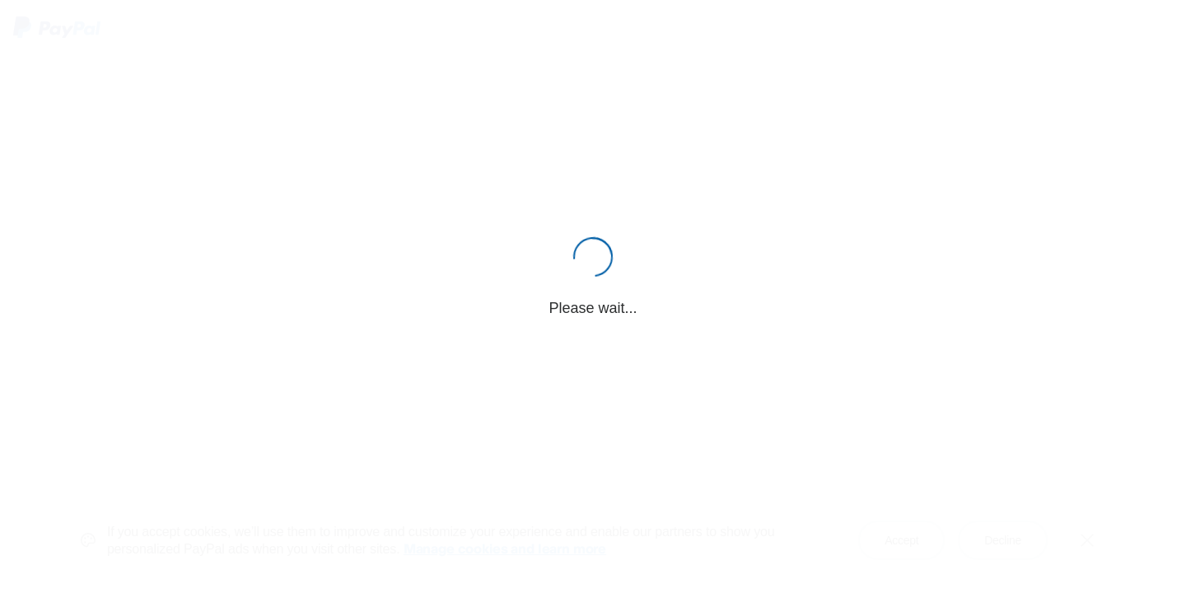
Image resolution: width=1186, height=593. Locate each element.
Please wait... (593, 308)
